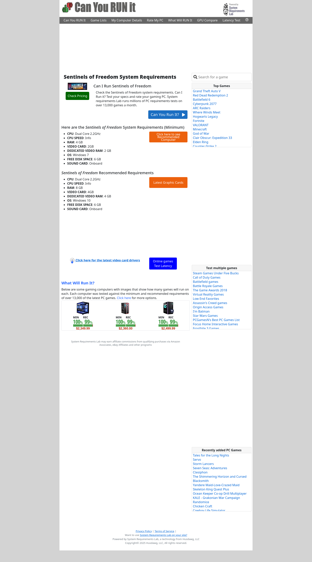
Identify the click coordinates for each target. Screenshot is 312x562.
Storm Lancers (203, 464)
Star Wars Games (205, 316)
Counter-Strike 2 (204, 146)
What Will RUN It (180, 20)
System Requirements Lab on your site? (163, 535)
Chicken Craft (202, 506)
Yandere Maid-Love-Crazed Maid (216, 485)
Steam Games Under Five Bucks (216, 273)
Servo (197, 459)
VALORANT (201, 125)
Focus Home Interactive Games (215, 324)
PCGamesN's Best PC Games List (216, 320)
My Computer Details (126, 20)
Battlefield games (205, 282)
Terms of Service (164, 531)
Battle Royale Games (208, 286)
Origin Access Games (208, 307)
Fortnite (198, 121)
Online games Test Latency (163, 263)
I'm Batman (201, 311)
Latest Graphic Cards (168, 182)
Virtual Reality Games (208, 294)
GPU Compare (207, 20)
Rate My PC (155, 20)
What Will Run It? (77, 283)
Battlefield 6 (201, 99)
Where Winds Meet (206, 112)
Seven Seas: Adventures (210, 468)
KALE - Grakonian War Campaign (216, 498)
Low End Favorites (206, 299)
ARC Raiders (201, 108)
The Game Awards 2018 (210, 290)
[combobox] (224, 77)
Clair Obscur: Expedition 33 (212, 138)
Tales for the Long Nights (211, 455)
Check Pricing (77, 96)
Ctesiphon (200, 472)
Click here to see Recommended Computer (168, 137)
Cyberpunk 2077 (205, 104)
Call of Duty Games (206, 277)
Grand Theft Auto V (206, 91)
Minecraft (200, 129)
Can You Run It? (168, 114)
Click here (124, 298)
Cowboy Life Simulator (209, 510)
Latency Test (231, 20)
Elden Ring (200, 142)
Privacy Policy (144, 531)
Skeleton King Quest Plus (211, 489)
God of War (201, 133)
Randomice (201, 502)
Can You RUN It (75, 20)
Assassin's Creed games (210, 303)
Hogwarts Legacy (205, 116)
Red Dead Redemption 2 (210, 95)
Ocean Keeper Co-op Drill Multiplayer (220, 493)
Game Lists (98, 20)
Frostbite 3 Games (206, 328)
